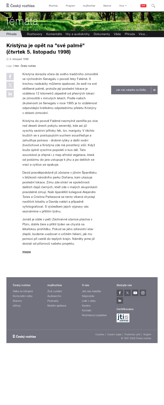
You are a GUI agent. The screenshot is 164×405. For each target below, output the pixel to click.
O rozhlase (110, 5)
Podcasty (53, 355)
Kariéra (86, 359)
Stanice (96, 5)
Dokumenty (102, 34)
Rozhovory (34, 34)
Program (65, 5)
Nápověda (88, 350)
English (147, 388)
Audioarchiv (54, 350)
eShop (16, 359)
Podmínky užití (132, 388)
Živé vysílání (54, 345)
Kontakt (86, 364)
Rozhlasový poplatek (94, 369)
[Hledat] (153, 5)
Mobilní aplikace (56, 359)
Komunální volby (23, 350)
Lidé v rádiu (89, 355)
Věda (117, 34)
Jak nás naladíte (91, 345)
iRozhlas (51, 5)
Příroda (11, 34)
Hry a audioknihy (78, 34)
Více (143, 34)
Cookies (99, 388)
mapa (26, 306)
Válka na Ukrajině (23, 345)
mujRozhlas (81, 5)
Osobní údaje (114, 388)
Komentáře (54, 34)
